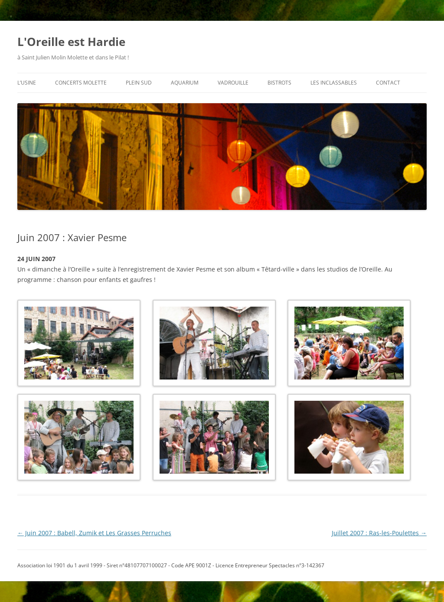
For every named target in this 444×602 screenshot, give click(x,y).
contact (388, 82)
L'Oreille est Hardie (71, 41)
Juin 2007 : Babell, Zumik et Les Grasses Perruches (94, 533)
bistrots (279, 82)
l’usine (26, 82)
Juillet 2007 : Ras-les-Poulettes (379, 533)
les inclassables (333, 82)
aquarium (185, 82)
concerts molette (81, 82)
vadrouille (233, 82)
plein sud (139, 82)
